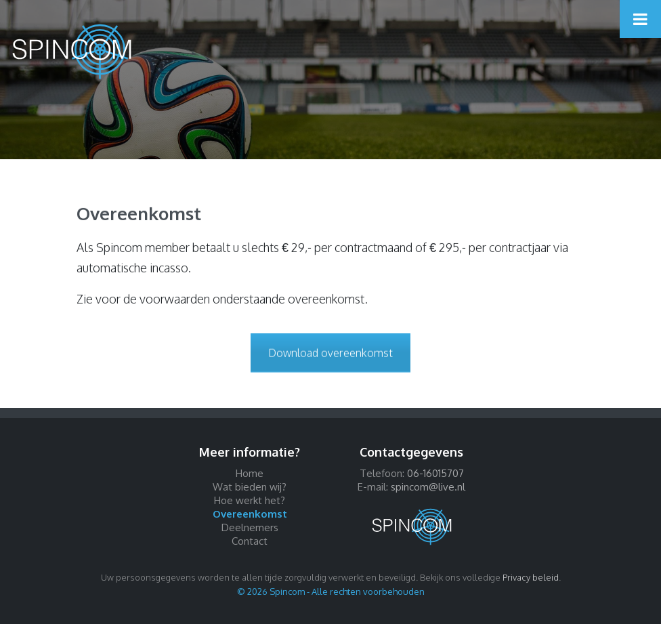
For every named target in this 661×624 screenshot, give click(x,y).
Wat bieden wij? (249, 486)
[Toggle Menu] (640, 19)
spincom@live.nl (428, 486)
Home (249, 473)
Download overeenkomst (330, 353)
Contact (250, 541)
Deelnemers (249, 527)
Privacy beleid (531, 577)
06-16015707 (435, 473)
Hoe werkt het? (249, 500)
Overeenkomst (250, 513)
